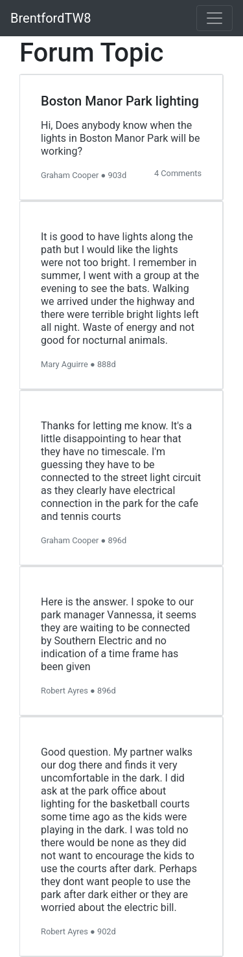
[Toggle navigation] (214, 18)
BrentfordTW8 (50, 18)
